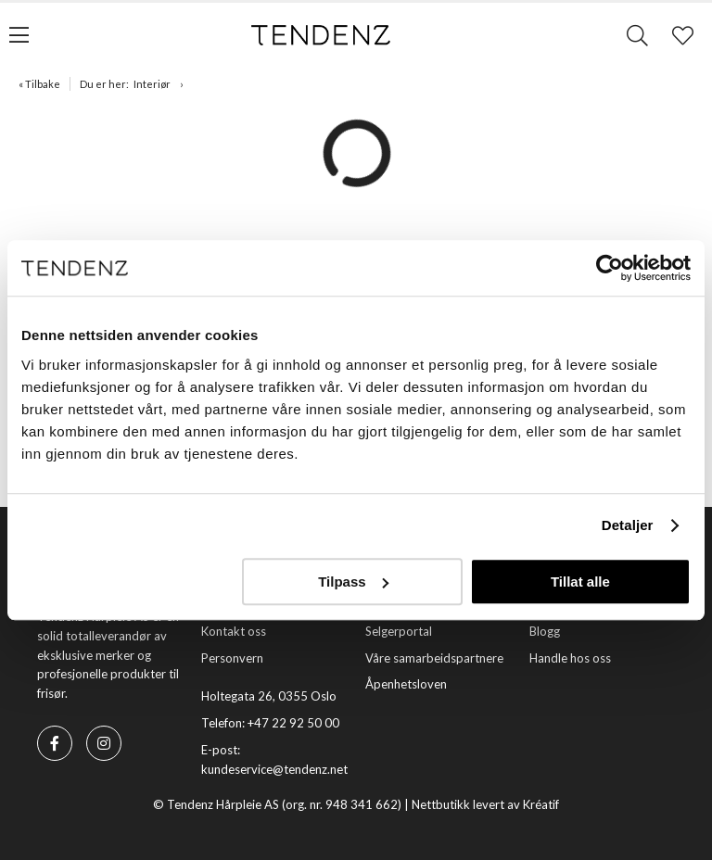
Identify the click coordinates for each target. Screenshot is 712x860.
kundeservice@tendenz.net (274, 769)
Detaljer (628, 525)
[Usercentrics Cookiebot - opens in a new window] (609, 268)
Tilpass (353, 581)
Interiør (152, 84)
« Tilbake (39, 84)
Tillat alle (580, 581)
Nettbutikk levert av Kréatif (485, 804)
